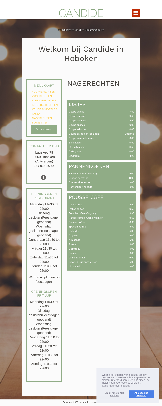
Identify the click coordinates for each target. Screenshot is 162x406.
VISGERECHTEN (42, 96)
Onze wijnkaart (44, 129)
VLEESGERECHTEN (44, 100)
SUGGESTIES (40, 123)
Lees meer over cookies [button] (116, 385)
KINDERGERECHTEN (45, 105)
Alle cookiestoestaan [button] (141, 394)
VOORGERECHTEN (43, 92)
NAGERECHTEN (42, 118)
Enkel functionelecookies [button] (114, 394)
